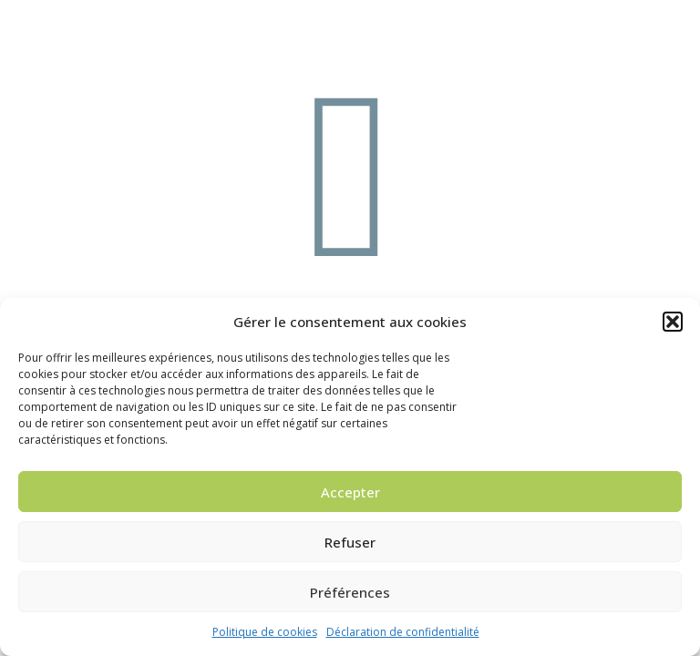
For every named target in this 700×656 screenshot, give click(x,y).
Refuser (350, 542)
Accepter (350, 492)
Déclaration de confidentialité (402, 632)
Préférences (350, 592)
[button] (673, 322)
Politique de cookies (264, 632)
